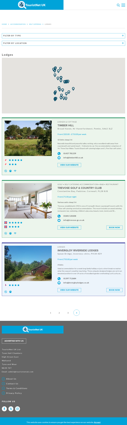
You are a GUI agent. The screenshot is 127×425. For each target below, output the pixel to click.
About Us (11, 379)
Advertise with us (14, 341)
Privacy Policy (14, 393)
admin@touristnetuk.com (20, 372)
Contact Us (12, 383)
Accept (97, 422)
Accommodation (18, 24)
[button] (58, 78)
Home (4, 24)
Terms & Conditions (16, 388)
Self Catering (35, 24)
